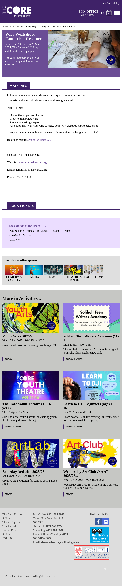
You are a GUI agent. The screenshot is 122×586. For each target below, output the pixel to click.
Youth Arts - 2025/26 (18, 336)
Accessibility (111, 3)
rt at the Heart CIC (41, 139)
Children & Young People (26, 26)
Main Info (18, 86)
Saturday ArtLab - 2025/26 (23, 472)
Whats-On (7, 26)
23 (109, 13)
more (8, 359)
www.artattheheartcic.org (32, 162)
